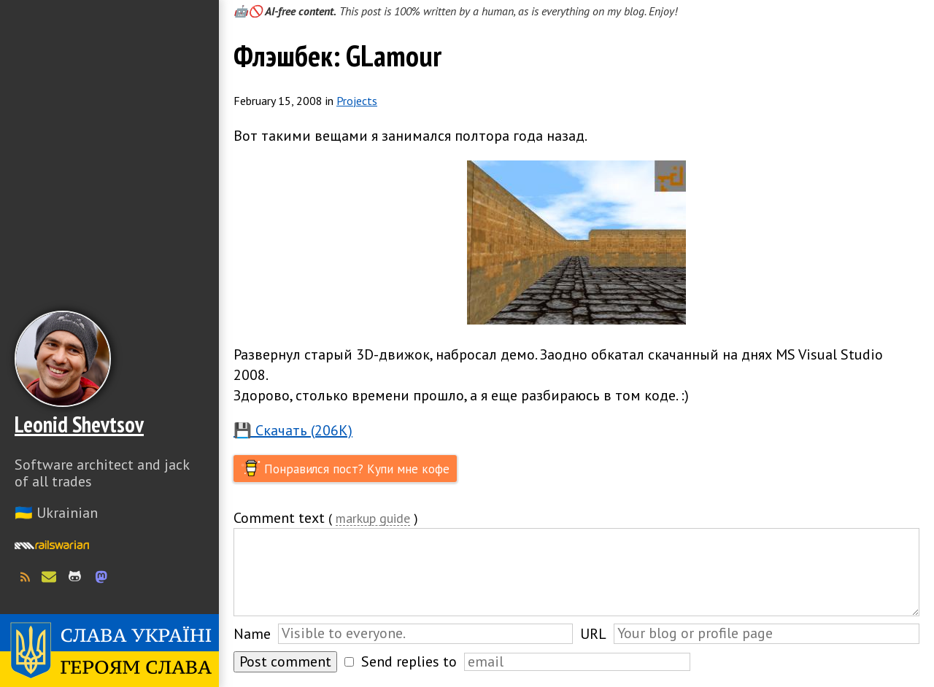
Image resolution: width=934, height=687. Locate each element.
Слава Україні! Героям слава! (109, 650)
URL (593, 633)
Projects (356, 100)
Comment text (279, 517)
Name (252, 633)
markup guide (373, 519)
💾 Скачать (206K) (293, 430)
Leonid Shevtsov (79, 424)
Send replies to (409, 661)
